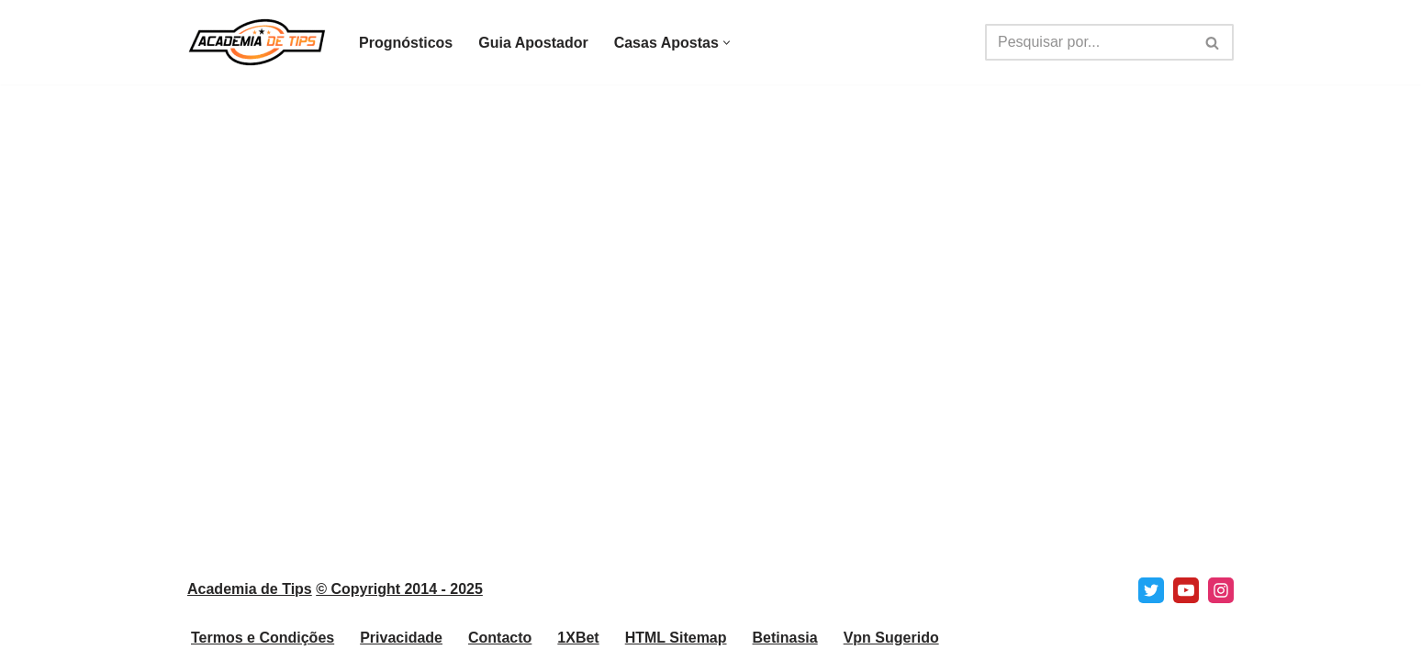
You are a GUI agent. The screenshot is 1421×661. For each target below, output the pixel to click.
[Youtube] (1186, 590)
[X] (1151, 590)
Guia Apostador (532, 42)
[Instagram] (1221, 590)
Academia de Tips (249, 589)
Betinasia (785, 637)
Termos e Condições (262, 637)
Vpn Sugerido (891, 637)
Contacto (499, 637)
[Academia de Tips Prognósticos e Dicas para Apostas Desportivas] (257, 42)
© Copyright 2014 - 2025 (399, 589)
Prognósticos (406, 42)
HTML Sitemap (676, 637)
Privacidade (401, 637)
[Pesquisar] (1088, 42)
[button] (726, 42)
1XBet (578, 637)
